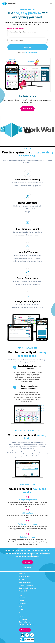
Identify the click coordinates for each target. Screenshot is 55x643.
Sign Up (27, 562)
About (21, 606)
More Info (27, 47)
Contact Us (27, 567)
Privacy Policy (23, 619)
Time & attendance (25, 582)
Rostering (22, 579)
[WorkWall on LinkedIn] (22, 635)
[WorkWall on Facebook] (27, 635)
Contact (21, 609)
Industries (22, 598)
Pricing (21, 601)
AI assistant (23, 591)
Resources (22, 603)
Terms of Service (24, 622)
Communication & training (27, 588)
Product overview (24, 576)
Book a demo (27, 108)
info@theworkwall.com (30, 52)
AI (19, 612)
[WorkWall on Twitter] (32, 635)
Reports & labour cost (26, 585)
